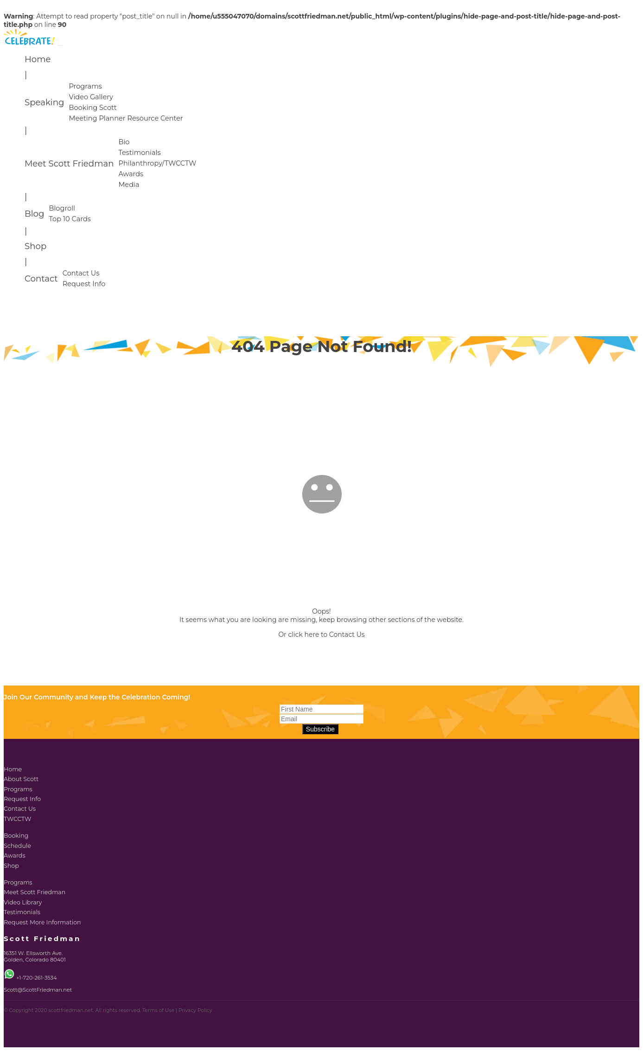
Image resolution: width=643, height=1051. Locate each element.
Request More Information (42, 922)
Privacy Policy (195, 1010)
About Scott (21, 778)
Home (38, 59)
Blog (34, 213)
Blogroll (62, 208)
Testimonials (139, 152)
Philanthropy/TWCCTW (157, 163)
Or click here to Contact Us (321, 634)
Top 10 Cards (69, 219)
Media (128, 184)
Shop (35, 246)
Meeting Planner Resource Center (126, 118)
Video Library (23, 902)
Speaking (44, 102)
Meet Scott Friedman (69, 163)
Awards (130, 174)
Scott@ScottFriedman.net (38, 990)
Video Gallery (91, 97)
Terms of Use (158, 1010)
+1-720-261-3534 (36, 977)
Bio (123, 142)
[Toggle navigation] (60, 45)
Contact (41, 278)
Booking (16, 835)
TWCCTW (17, 818)
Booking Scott (92, 107)
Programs (85, 86)
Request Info (84, 284)
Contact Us (81, 273)
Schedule (17, 845)
